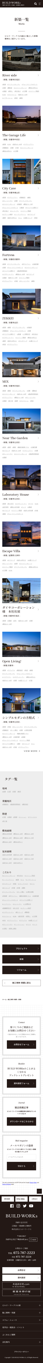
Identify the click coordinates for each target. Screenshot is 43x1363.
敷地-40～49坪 (29, 837)
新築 (4, 84)
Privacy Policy (33, 1182)
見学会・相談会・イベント (13, 1327)
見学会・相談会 (20, 1199)
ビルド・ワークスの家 (11, 1305)
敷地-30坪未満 (15, 510)
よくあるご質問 (8, 1334)
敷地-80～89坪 (20, 277)
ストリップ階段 (34, 91)
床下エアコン (26, 267)
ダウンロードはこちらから (21, 1125)
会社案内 (6, 1342)
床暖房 (20, 207)
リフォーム (21, 973)
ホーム (4, 999)
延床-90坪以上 (12, 221)
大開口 (5, 932)
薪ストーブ (19, 915)
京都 (4, 88)
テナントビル (33, 820)
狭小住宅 (11, 507)
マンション (22, 820)
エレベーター (15, 214)
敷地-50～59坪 (7, 740)
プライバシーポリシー (21, 1352)
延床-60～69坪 (23, 94)
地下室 (11, 404)
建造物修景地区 (22, 274)
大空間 (25, 91)
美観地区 (5, 151)
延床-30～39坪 (18, 858)
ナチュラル (11, 674)
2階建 (4, 91)
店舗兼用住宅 (7, 911)
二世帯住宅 (26, 337)
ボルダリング (23, 344)
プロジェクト (21, 952)
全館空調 (35, 267)
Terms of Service (6, 1184)
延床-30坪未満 (28, 514)
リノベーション (19, 928)
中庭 (16, 284)
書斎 (4, 221)
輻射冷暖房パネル (23, 450)
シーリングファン (20, 218)
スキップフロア (23, 887)
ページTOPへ (39, 1191)
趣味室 (10, 88)
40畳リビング (28, 221)
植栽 (21, 98)
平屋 (17, 151)
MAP (33, 1240)
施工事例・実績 (12, 999)
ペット (24, 510)
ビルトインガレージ (20, 88)
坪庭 (9, 730)
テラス (31, 507)
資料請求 (21, 1278)
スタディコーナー (8, 277)
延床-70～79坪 (13, 281)
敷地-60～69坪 (18, 841)
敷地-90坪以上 (33, 88)
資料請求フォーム (21, 1087)
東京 (19, 795)
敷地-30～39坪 (7, 627)
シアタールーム (7, 98)
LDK (4, 94)
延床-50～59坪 (7, 750)
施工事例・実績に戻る (21, 986)
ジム (20, 221)
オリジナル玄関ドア (32, 211)
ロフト (33, 887)
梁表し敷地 (12, 932)
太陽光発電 (28, 733)
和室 (16, 98)
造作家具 (5, 510)
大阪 (9, 795)
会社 (15, 624)
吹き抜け (18, 91)
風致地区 (20, 674)
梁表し (11, 91)
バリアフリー (7, 680)
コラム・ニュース (9, 1320)
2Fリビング (31, 218)
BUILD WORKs (11, 3)
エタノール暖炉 (8, 218)
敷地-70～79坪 (28, 207)
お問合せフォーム (21, 1048)
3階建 (22, 211)
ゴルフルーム (12, 94)
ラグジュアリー (29, 147)
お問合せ (21, 1270)
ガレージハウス (7, 204)
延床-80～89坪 (17, 147)
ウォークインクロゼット (29, 84)
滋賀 (16, 567)
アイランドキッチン (14, 84)
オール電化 (14, 733)
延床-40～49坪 (16, 454)
